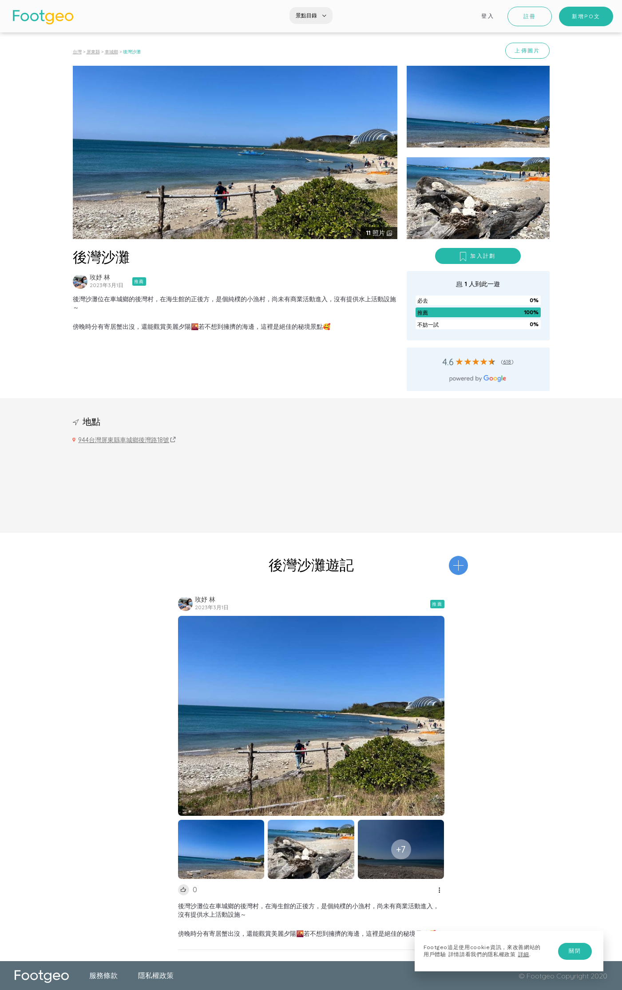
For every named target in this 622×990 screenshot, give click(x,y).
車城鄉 (111, 52)
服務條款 (103, 975)
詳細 (523, 954)
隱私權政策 (156, 975)
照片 (376, 233)
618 (507, 361)
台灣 (77, 52)
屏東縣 (93, 52)
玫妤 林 (100, 277)
